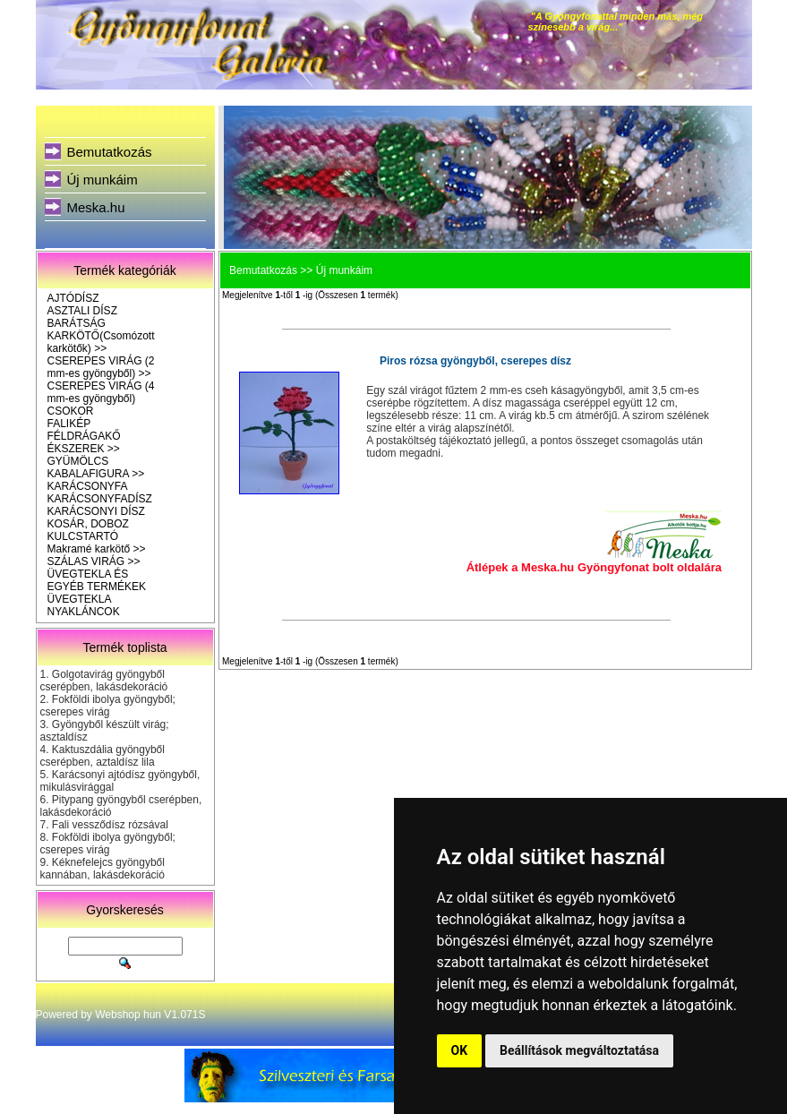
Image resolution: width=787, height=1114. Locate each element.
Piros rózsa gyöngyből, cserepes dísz (475, 361)
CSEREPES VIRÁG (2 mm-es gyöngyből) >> (101, 367)
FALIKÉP (69, 423)
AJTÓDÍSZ (73, 298)
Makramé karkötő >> (96, 549)
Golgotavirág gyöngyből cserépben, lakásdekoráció (104, 680)
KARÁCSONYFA (87, 486)
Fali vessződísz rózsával (110, 824)
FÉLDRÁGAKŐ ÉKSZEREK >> (84, 442)
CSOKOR (70, 411)
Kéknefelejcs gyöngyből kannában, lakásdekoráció (102, 868)
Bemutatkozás (109, 151)
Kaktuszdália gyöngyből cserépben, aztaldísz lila (102, 755)
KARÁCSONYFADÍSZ (99, 499)
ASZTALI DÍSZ (82, 310)
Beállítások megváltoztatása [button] (579, 1050)
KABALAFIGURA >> (96, 473)
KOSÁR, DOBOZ (88, 524)
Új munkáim (102, 179)
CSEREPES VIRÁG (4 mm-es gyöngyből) (101, 392)
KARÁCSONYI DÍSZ (96, 511)
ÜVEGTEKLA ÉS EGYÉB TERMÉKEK (96, 580)
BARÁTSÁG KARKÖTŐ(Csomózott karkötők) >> (101, 336)
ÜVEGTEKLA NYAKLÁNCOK (83, 605)
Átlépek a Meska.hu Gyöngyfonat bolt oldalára (594, 567)
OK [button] (459, 1050)
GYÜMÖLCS (78, 461)
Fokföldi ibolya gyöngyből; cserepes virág (107, 705)
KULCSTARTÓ (83, 536)
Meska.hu (96, 207)
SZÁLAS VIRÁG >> (94, 561)
